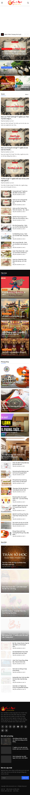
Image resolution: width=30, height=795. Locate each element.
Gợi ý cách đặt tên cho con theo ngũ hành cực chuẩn (22, 87)
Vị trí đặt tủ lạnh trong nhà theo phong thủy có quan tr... (13, 431)
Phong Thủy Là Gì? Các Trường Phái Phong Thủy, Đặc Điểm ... (21, 532)
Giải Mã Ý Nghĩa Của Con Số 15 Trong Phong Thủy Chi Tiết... (20, 507)
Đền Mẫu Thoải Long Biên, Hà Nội (13, 316)
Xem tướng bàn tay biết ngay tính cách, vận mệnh (20, 757)
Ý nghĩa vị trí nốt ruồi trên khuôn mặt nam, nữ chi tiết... (21, 748)
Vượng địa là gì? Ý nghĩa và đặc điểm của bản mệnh (20, 191)
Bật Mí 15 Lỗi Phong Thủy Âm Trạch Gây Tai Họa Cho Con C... (20, 515)
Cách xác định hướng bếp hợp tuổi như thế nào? (21, 463)
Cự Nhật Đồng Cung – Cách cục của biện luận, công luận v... (20, 235)
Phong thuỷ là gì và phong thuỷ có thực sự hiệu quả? (20, 480)
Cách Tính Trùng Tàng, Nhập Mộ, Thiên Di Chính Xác (20, 661)
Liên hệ (3, 789)
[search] (28, 3)
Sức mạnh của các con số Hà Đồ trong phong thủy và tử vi (20, 523)
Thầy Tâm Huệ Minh (6, 58)
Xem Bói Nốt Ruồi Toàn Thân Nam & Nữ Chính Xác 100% (20, 652)
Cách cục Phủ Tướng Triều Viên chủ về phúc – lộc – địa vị (21, 209)
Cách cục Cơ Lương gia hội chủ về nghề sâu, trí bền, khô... (20, 201)
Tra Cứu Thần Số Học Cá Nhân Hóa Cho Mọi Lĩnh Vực (14, 563)
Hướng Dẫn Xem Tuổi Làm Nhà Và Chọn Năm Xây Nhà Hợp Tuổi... (21, 679)
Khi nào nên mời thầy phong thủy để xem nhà (14, 407)
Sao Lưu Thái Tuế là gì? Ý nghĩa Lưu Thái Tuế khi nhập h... (15, 118)
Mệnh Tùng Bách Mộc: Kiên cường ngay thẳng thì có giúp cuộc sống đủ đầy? (13, 71)
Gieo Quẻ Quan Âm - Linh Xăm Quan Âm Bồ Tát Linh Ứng (14, 588)
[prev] (25, 34)
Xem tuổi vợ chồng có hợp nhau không (20, 669)
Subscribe (25, 778)
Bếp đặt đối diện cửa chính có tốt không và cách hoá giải (13, 456)
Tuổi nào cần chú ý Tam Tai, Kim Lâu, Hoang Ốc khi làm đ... (14, 383)
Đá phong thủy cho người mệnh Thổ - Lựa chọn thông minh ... (20, 498)
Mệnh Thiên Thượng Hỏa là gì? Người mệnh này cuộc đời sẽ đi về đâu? (13, 34)
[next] (28, 34)
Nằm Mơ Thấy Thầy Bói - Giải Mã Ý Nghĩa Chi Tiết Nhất (7, 87)
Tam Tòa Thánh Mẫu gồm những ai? (14, 352)
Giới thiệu (15, 791)
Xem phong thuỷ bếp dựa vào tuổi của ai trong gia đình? (21, 472)
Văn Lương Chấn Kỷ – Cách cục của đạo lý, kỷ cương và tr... (20, 244)
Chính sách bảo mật (6, 791)
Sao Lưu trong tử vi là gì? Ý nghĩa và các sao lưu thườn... (14, 149)
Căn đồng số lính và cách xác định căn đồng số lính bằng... (20, 740)
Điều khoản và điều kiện (12, 789)
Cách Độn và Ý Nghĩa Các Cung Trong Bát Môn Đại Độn (20, 686)
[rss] (6, 730)
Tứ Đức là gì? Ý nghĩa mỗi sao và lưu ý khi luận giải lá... (15, 179)
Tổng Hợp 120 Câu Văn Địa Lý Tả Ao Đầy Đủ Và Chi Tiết (20, 489)
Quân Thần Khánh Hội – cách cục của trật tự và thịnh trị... (20, 251)
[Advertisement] (15, 16)
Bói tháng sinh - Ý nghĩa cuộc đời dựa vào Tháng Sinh (15, 636)
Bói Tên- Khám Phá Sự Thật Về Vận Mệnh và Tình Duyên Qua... (21, 644)
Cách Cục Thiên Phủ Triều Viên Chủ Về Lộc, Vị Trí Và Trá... (20, 261)
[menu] (2, 3)
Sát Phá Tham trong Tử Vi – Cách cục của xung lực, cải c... (21, 217)
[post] (15, 48)
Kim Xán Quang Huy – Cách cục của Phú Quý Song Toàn (20, 226)
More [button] (26, 94)
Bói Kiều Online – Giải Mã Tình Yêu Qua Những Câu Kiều (14, 612)
